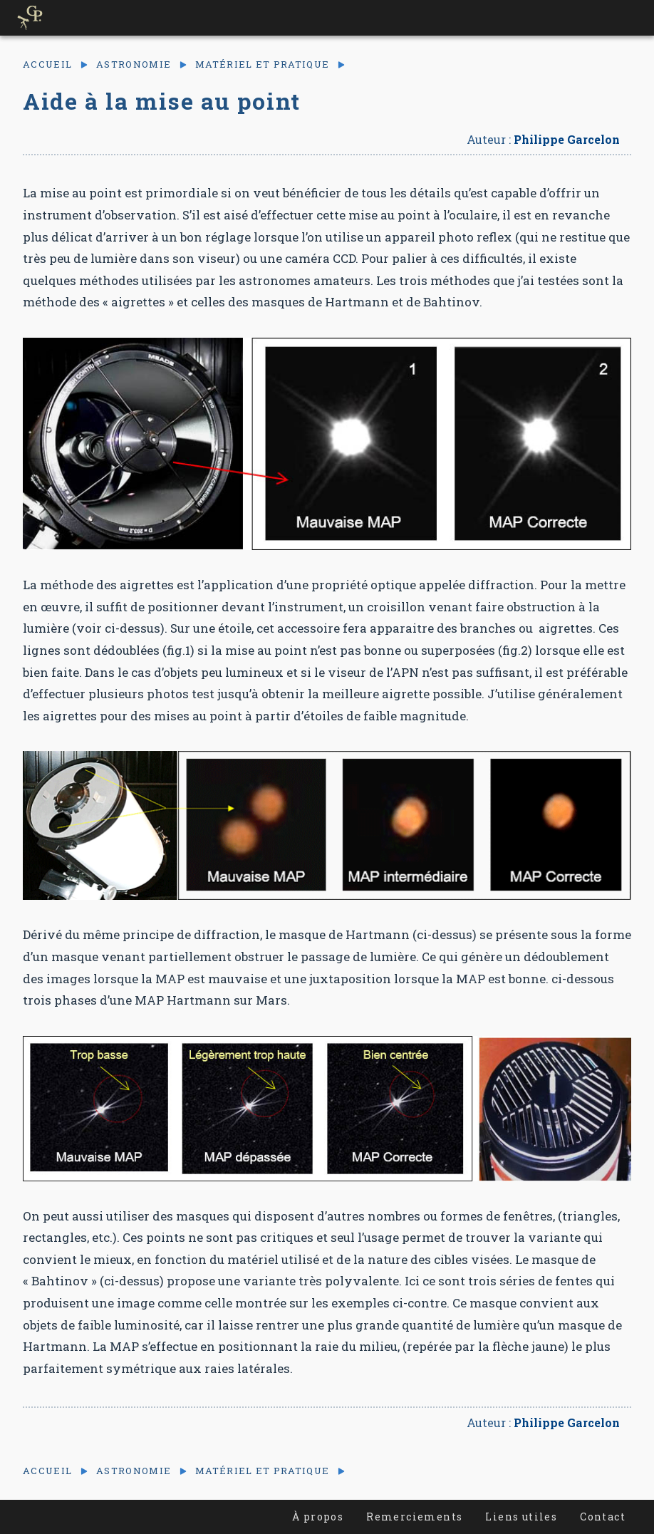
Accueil (47, 64)
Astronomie (133, 64)
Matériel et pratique (262, 64)
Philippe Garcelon (567, 139)
